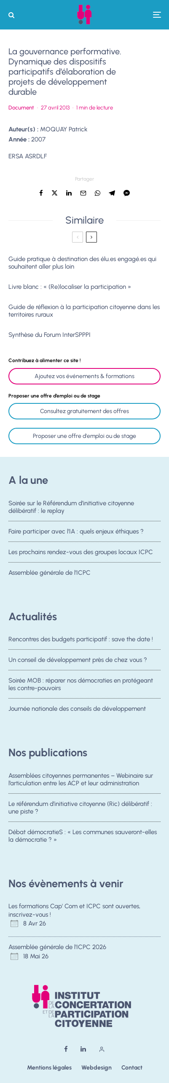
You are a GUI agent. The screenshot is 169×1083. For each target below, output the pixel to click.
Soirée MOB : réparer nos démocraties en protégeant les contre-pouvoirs (80, 684)
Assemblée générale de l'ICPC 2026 (57, 947)
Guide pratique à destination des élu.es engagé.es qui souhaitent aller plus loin (82, 262)
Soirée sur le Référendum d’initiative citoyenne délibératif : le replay (71, 507)
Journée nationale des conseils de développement (77, 711)
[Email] (83, 193)
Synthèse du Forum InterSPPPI (49, 335)
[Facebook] (66, 1049)
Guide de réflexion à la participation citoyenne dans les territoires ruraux (84, 310)
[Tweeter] (54, 193)
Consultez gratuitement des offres (84, 411)
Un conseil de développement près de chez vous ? (77, 660)
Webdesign (96, 1067)
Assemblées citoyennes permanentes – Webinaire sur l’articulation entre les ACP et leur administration (80, 779)
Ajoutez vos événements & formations (84, 376)
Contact (131, 1067)
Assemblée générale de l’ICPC (49, 575)
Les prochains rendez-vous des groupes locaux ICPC (80, 552)
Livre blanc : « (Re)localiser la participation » (69, 287)
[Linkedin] (83, 1049)
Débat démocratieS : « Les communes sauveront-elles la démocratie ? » (82, 836)
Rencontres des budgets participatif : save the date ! (80, 639)
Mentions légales (49, 1067)
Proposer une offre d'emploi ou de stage (84, 436)
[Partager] (41, 193)
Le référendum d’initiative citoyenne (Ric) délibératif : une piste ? (80, 807)
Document (21, 107)
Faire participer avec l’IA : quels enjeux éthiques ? (76, 531)
